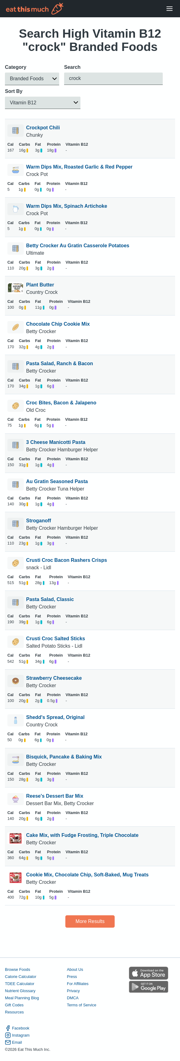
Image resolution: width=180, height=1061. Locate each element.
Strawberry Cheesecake (54, 678)
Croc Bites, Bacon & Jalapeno (61, 402)
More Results (90, 921)
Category (15, 67)
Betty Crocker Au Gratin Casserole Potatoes (77, 245)
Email (13, 1042)
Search (72, 67)
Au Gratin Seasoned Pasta (57, 481)
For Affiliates (77, 983)
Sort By (13, 91)
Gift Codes (14, 1005)
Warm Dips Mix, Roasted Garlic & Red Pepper (79, 166)
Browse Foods (17, 969)
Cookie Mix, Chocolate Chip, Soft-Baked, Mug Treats (87, 874)
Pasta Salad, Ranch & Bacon (59, 363)
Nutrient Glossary (20, 990)
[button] (32, 79)
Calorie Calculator (20, 976)
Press (72, 976)
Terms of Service (81, 1005)
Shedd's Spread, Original (55, 717)
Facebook (17, 1028)
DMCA (73, 998)
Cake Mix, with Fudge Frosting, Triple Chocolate (82, 835)
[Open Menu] (169, 9)
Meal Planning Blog (22, 998)
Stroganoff (38, 520)
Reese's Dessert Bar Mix (54, 796)
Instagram (17, 1035)
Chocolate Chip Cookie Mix (58, 324)
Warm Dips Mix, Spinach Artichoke (66, 206)
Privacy (73, 990)
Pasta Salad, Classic (50, 599)
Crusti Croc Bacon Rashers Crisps (66, 560)
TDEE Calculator (19, 983)
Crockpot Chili (43, 127)
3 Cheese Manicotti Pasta (55, 442)
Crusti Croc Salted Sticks (55, 638)
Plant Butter (40, 284)
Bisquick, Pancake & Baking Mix (64, 756)
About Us (75, 969)
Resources (14, 1012)
